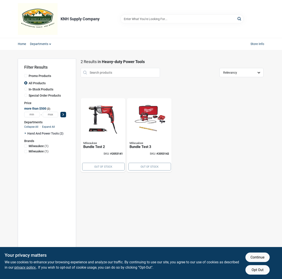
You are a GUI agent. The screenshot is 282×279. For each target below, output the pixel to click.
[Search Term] (182, 19)
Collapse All (31, 126)
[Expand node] (26, 133)
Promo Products (40, 76)
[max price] (50, 114)
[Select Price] (63, 114)
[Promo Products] (25, 75)
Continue (257, 257)
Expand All (48, 126)
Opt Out (257, 270)
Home (22, 44)
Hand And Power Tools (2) (45, 133)
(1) (38, 146)
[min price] (32, 114)
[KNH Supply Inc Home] (38, 19)
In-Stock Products (41, 89)
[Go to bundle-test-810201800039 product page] (103, 135)
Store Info (257, 44)
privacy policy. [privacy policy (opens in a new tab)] (25, 267)
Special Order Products (45, 95)
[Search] (239, 18)
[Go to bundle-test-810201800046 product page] (149, 135)
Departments (39, 44)
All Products (37, 83)
